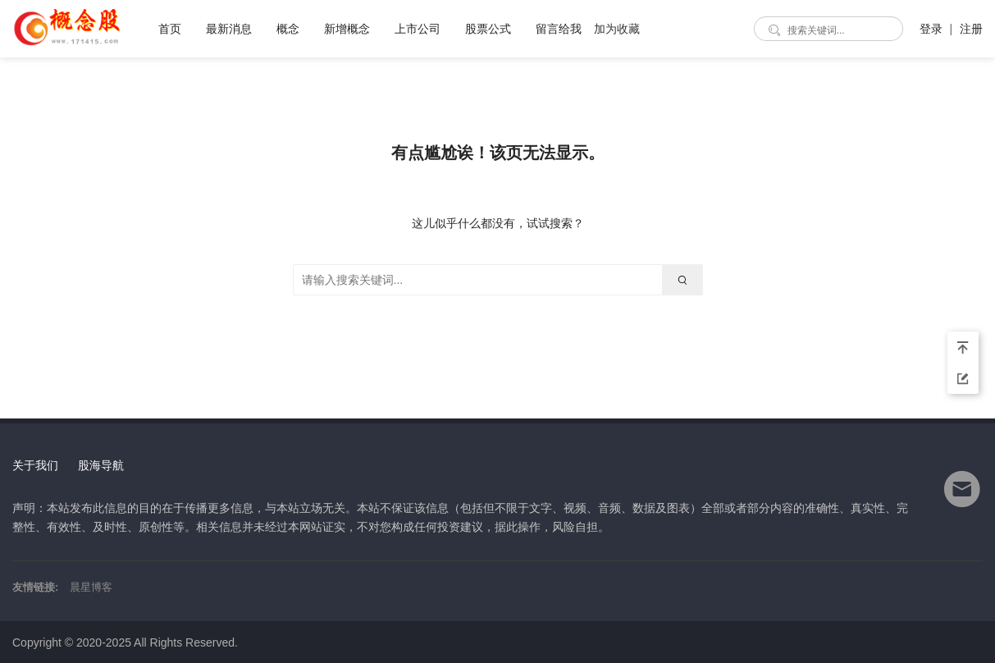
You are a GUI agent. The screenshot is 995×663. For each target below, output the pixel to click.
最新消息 (229, 28)
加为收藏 (617, 28)
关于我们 (35, 465)
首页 (169, 28)
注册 (971, 28)
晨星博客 (91, 587)
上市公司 (417, 28)
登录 (931, 28)
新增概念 (347, 28)
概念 (287, 28)
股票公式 (488, 28)
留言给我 (559, 28)
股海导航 (101, 465)
